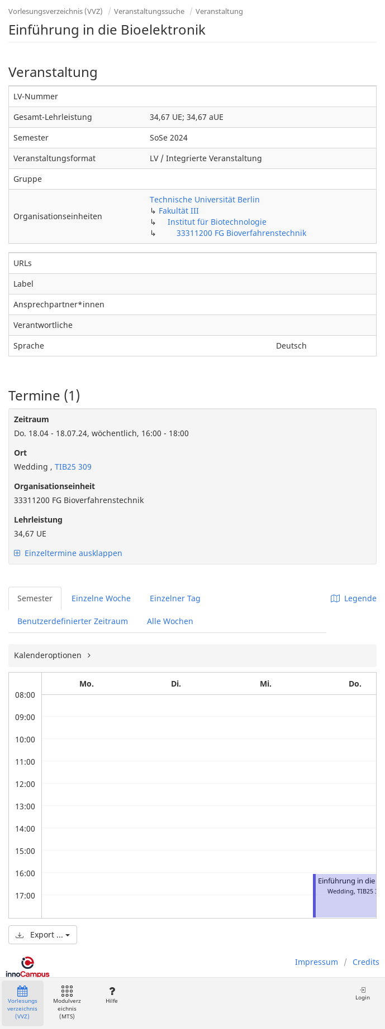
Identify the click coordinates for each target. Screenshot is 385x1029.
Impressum (316, 961)
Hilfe (111, 995)
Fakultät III (179, 210)
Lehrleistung (38, 519)
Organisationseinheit (54, 486)
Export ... (43, 934)
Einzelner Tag (175, 598)
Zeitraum (31, 419)
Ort (20, 452)
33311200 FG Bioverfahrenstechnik (241, 233)
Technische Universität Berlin (205, 199)
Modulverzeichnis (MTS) (67, 1003)
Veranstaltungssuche (149, 11)
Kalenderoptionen (49, 655)
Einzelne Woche (101, 598)
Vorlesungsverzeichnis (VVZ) (55, 11)
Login (362, 993)
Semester (35, 598)
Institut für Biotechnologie (217, 221)
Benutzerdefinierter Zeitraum (72, 621)
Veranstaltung (219, 11)
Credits (366, 961)
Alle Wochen (170, 621)
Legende (354, 598)
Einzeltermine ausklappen (68, 553)
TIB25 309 (72, 466)
